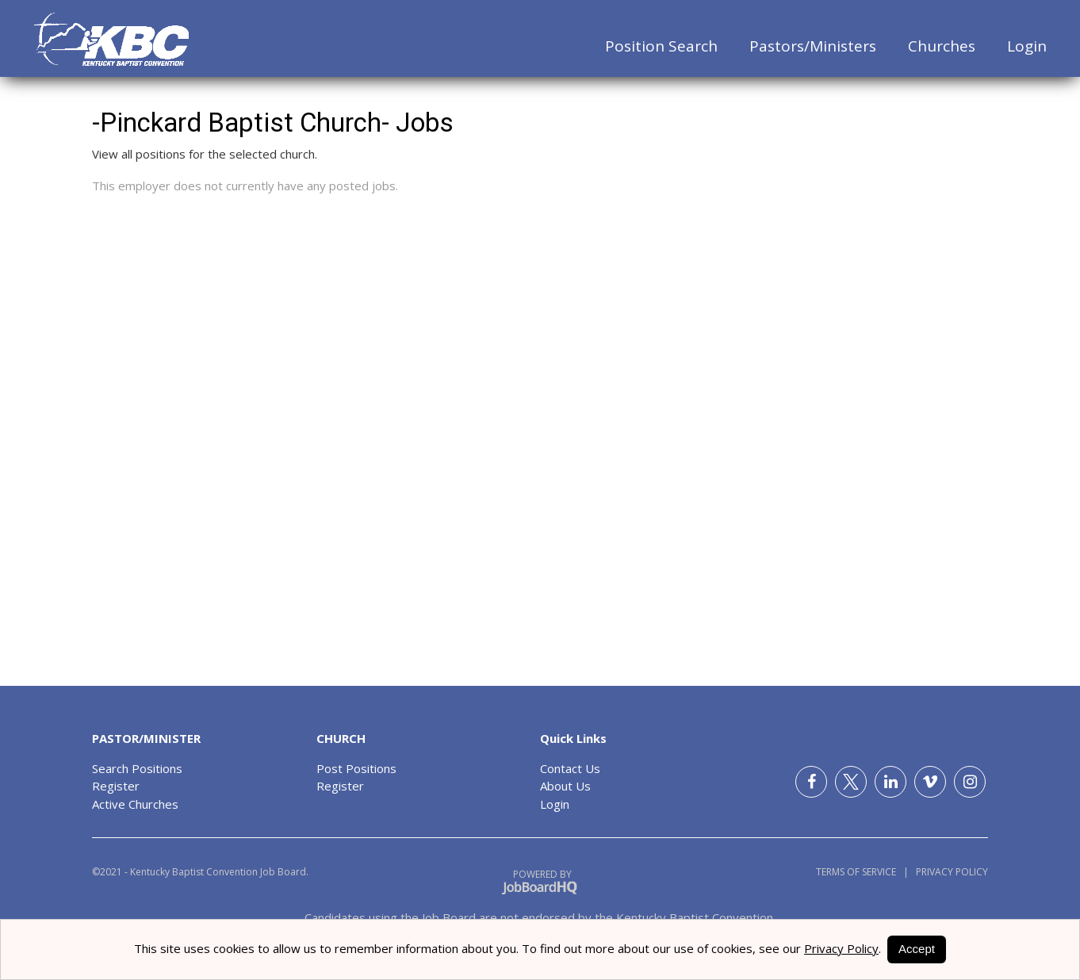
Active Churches (135, 804)
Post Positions (356, 768)
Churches (941, 46)
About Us (565, 786)
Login (1027, 46)
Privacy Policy (948, 872)
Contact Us (570, 768)
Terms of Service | (862, 872)
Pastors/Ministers (812, 46)
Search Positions (137, 768)
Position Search (661, 46)
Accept (916, 948)
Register (116, 786)
